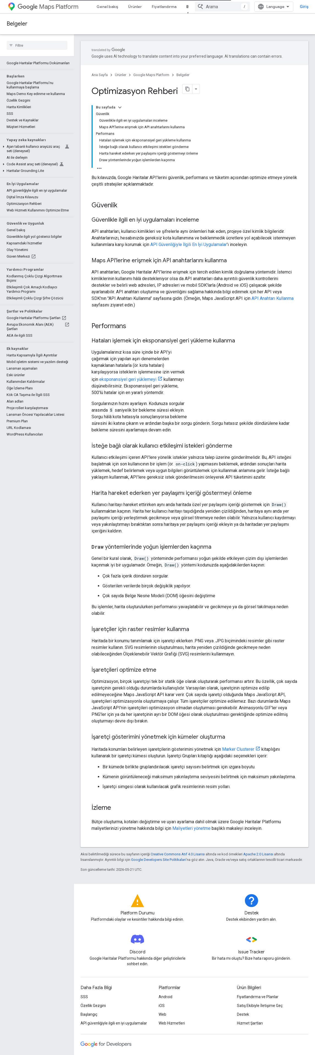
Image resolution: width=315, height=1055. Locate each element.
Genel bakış (107, 6)
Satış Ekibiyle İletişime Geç (260, 1005)
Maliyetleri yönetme (191, 828)
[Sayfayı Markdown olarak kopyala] (187, 89)
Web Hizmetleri (172, 1023)
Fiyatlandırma (164, 6)
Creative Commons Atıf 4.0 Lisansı (178, 854)
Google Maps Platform (151, 75)
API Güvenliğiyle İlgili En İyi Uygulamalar (188, 244)
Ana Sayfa (100, 75)
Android (165, 997)
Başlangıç (89, 1014)
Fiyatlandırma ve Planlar (257, 997)
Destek (243, 1014)
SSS (84, 997)
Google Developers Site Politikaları (158, 860)
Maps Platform (48, 6)
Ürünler (135, 6)
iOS (162, 1005)
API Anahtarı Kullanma (273, 298)
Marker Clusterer (238, 749)
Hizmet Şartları (250, 1023)
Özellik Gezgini (93, 1005)
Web (162, 1014)
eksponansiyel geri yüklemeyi (127, 379)
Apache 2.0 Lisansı (258, 854)
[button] (36, 148)
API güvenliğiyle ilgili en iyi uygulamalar (114, 1023)
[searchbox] (37, 45)
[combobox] (222, 7)
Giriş (304, 6)
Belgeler (17, 23)
